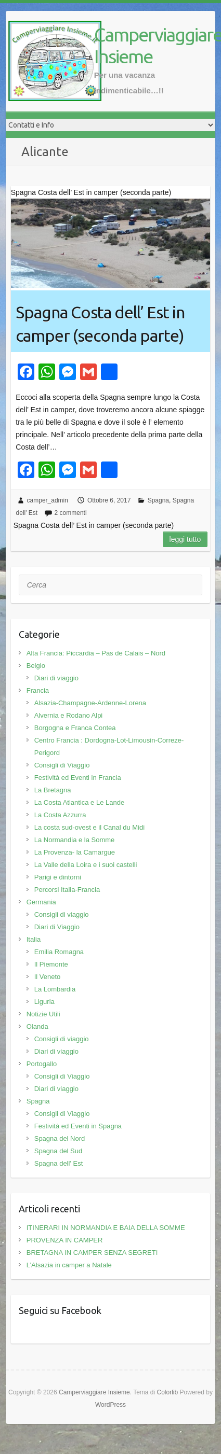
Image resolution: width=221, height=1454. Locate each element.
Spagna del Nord (59, 1138)
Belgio (36, 665)
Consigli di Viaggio (62, 765)
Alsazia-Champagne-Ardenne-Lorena (90, 703)
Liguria (44, 1001)
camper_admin (47, 500)
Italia (34, 939)
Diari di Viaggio (57, 927)
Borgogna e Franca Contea (75, 728)
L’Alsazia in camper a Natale (69, 1265)
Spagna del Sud (58, 1151)
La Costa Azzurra (60, 815)
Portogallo (42, 1064)
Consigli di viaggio (61, 914)
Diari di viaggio (56, 678)
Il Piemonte (51, 964)
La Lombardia (55, 989)
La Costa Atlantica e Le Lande (79, 802)
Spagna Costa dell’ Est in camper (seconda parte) (100, 324)
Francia (38, 690)
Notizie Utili (43, 1014)
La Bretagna (52, 790)
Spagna (158, 500)
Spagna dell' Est (58, 1163)
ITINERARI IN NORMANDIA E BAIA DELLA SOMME (106, 1228)
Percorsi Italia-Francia (67, 889)
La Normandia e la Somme (74, 840)
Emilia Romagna (59, 952)
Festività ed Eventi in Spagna (78, 1126)
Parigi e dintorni (57, 877)
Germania (41, 902)
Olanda (37, 1026)
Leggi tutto (185, 539)
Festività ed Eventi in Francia (77, 777)
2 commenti (71, 512)
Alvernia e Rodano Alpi (68, 715)
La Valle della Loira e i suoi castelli (85, 865)
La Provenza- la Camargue (74, 852)
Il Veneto (47, 977)
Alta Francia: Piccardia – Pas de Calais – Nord (96, 653)
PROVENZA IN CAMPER (65, 1240)
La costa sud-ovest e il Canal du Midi (89, 827)
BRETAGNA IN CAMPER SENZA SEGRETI (92, 1252)
